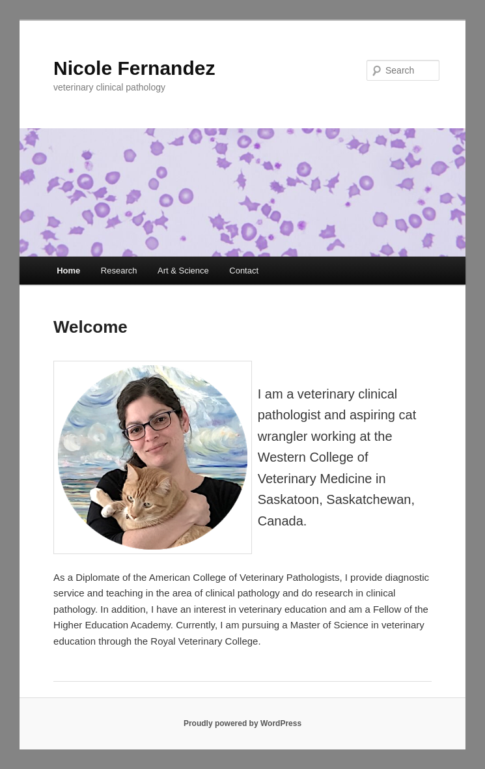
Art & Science (183, 270)
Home (68, 270)
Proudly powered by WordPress (242, 723)
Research (119, 270)
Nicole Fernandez (134, 68)
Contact (243, 270)
